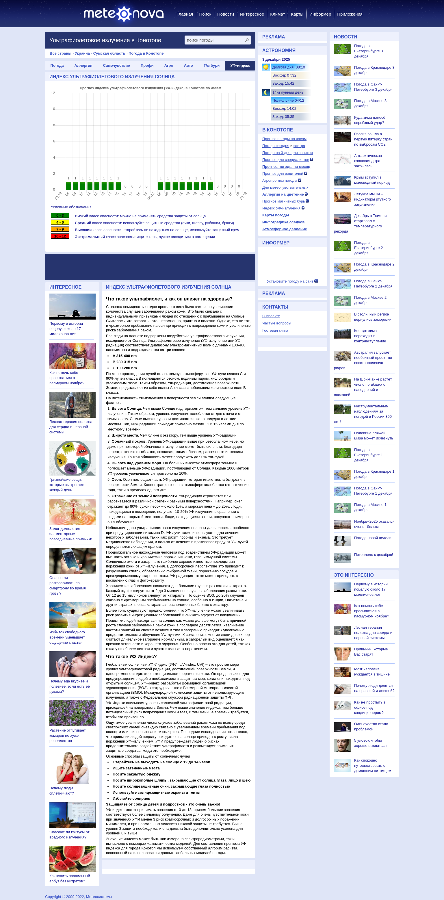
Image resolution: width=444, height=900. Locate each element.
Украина (82, 53)
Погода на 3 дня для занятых (287, 153)
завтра (299, 146)
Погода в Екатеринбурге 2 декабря (368, 247)
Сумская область (109, 53)
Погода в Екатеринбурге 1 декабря (368, 455)
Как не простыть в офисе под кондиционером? (370, 707)
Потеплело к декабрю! (373, 554)
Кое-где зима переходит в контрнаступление (370, 336)
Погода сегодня (275, 146)
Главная (185, 14)
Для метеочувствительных (285, 187)
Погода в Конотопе (146, 53)
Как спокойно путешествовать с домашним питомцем (372, 765)
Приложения (350, 14)
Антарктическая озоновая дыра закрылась (368, 160)
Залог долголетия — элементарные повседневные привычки (70, 533)
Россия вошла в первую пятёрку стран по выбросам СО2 (373, 139)
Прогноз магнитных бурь (283, 201)
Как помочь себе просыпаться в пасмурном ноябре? (66, 377)
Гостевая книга (275, 330)
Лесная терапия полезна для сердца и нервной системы (70, 427)
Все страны (60, 53)
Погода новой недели (372, 538)
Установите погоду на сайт (290, 281)
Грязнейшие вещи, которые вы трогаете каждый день (67, 484)
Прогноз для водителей (282, 173)
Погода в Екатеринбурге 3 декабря (368, 51)
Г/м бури (212, 65)
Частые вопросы (276, 323)
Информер (320, 14)
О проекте (271, 316)
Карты (297, 14)
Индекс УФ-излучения (281, 208)
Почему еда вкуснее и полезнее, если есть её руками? (69, 686)
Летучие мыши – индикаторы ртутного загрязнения (372, 199)
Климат (277, 14)
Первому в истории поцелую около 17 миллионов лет (66, 328)
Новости (225, 14)
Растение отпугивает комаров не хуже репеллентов (67, 735)
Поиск (205, 14)
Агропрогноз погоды (279, 180)
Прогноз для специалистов (285, 159)
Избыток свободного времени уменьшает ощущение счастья (67, 637)
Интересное (252, 14)
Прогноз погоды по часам (284, 139)
